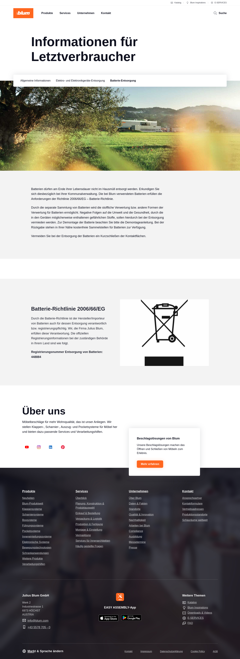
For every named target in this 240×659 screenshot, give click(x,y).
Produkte (28, 491)
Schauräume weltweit (195, 520)
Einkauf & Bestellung (88, 513)
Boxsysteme (29, 520)
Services (82, 491)
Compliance (136, 531)
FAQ (190, 623)
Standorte (134, 509)
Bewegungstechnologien (36, 547)
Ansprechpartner (192, 498)
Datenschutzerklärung (171, 651)
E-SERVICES (219, 2)
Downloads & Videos (200, 612)
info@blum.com (38, 620)
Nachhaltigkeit (137, 520)
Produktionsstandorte (194, 514)
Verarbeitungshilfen (33, 564)
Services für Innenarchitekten (93, 540)
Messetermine (137, 542)
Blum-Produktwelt (32, 503)
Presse (133, 547)
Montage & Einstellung (89, 529)
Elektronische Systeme (35, 542)
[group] (34, 81)
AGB (215, 651)
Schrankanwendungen (35, 553)
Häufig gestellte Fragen (89, 546)
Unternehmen (138, 491)
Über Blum (135, 498)
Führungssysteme (32, 525)
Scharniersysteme (33, 514)
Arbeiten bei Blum (139, 525)
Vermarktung (83, 535)
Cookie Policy (198, 651)
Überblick (81, 498)
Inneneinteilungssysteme (37, 536)
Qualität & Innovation (141, 514)
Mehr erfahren (150, 464)
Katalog (175, 2)
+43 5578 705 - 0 (39, 627)
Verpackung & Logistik (89, 518)
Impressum (146, 651)
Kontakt (187, 491)
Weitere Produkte (32, 558)
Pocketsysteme (31, 531)
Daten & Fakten (138, 503)
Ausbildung (135, 536)
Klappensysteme (32, 509)
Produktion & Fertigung (89, 524)
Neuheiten (28, 498)
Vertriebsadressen (193, 509)
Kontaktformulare (192, 503)
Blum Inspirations (196, 2)
